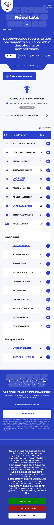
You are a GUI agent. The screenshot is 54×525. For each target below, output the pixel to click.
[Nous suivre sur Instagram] (27, 381)
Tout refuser (27, 508)
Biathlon (23, 56)
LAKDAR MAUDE (21, 246)
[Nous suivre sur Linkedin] (44, 381)
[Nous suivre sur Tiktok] (35, 381)
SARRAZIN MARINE (23, 357)
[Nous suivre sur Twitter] (18, 381)
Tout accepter (27, 501)
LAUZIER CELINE (22, 348)
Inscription (27, 414)
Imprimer (45, 128)
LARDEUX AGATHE (22, 206)
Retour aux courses (19, 76)
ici (10, 430)
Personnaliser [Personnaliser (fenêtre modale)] (27, 515)
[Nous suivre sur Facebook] (9, 381)
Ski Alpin (11, 56)
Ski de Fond (37, 56)
